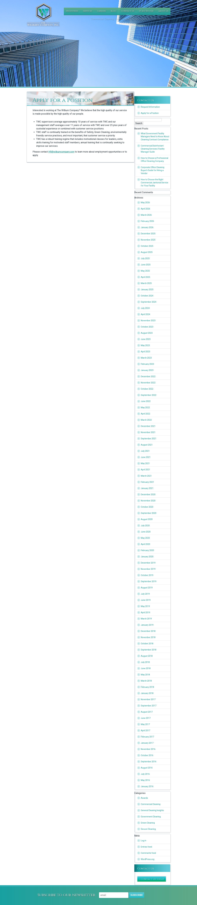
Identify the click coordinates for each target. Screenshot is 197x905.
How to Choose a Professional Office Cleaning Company (154, 159)
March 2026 (146, 215)
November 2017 (148, 699)
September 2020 (148, 513)
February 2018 (147, 687)
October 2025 (147, 246)
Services (87, 11)
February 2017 (147, 737)
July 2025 (145, 258)
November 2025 (148, 240)
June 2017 (146, 718)
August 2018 (147, 656)
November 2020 (148, 501)
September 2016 (148, 761)
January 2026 (147, 227)
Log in (143, 840)
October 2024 (147, 296)
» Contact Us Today (151, 879)
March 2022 (146, 420)
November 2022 (148, 383)
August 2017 (147, 712)
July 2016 (145, 774)
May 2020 (145, 538)
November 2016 (148, 749)
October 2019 (147, 575)
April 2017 (145, 730)
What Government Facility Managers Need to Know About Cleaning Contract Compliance (155, 136)
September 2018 (148, 650)
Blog (113, 11)
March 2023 (146, 358)
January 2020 (147, 556)
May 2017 (145, 724)
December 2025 (148, 233)
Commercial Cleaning (150, 804)
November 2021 (148, 432)
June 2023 (146, 339)
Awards (144, 798)
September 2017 (148, 705)
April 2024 (145, 314)
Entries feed (146, 847)
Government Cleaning (151, 816)
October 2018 (147, 643)
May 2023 (145, 345)
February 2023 (147, 364)
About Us (163, 11)
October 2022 (147, 389)
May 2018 (145, 674)
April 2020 (145, 544)
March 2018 (146, 681)
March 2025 (146, 283)
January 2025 (147, 289)
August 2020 (147, 519)
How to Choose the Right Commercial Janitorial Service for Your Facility (154, 182)
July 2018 (145, 662)
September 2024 (148, 302)
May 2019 (145, 606)
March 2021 (146, 476)
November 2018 (148, 637)
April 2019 (145, 612)
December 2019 (148, 563)
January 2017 (147, 743)
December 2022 (148, 376)
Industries (72, 11)
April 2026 (145, 209)
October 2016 (147, 755)
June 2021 (146, 457)
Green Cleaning (148, 823)
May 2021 (145, 463)
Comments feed (148, 853)
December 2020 (148, 494)
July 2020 (145, 525)
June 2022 (146, 401)
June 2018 (146, 668)
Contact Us (127, 11)
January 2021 (147, 488)
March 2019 (146, 619)
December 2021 (148, 426)
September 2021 (148, 438)
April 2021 (145, 469)
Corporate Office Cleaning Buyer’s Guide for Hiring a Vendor (152, 170)
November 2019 (148, 569)
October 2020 (147, 507)
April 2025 (145, 277)
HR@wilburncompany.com (61, 151)
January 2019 (147, 625)
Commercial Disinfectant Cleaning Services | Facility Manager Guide (153, 149)
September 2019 (148, 581)
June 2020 (146, 532)
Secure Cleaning (148, 829)
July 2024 (145, 308)
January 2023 (147, 370)
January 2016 (147, 786)
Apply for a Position (150, 113)
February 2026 (147, 221)
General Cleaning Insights (152, 810)
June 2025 (146, 264)
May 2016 (145, 780)
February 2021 (147, 482)
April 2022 (145, 414)
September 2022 (148, 395)
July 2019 (145, 594)
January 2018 (147, 693)
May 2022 (145, 407)
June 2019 (146, 600)
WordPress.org (147, 859)
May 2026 (145, 202)
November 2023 (148, 320)
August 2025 (147, 252)
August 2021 (147, 445)
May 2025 (145, 271)
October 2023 (147, 327)
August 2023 (147, 333)
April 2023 (145, 351)
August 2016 (147, 768)
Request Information (150, 107)
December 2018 (148, 631)
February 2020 (147, 550)
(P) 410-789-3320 (146, 11)
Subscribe (136, 895)
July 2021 (145, 451)
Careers (101, 11)
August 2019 (147, 587)
